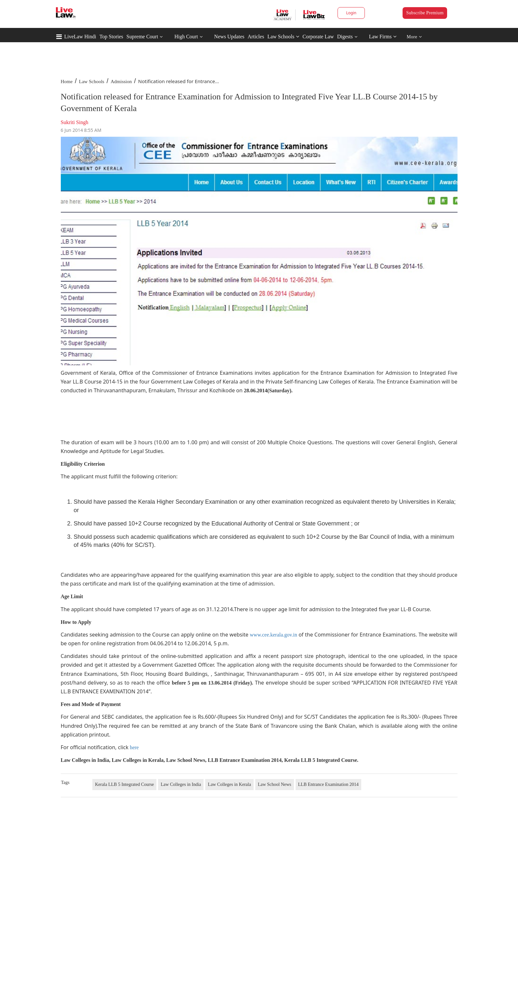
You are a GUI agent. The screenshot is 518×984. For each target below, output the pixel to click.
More (414, 36)
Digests (345, 36)
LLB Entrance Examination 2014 (328, 784)
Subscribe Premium (425, 12)
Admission (121, 81)
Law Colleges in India (181, 784)
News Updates (229, 36)
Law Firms (383, 36)
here (134, 747)
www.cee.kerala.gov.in (273, 634)
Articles (255, 36)
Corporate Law (318, 36)
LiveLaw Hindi (80, 36)
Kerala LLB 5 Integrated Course (124, 784)
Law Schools (283, 36)
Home (67, 81)
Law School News (274, 784)
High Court (186, 36)
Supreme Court (142, 36)
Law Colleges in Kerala (229, 784)
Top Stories (111, 36)
